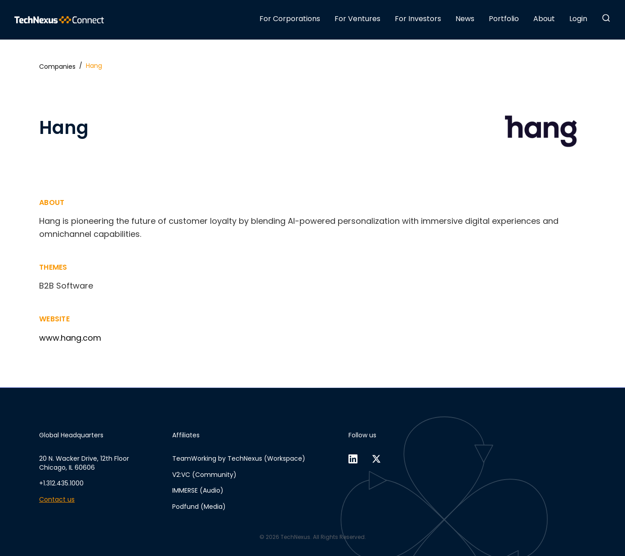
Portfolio (504, 18)
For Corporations (289, 18)
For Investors (418, 18)
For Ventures (357, 18)
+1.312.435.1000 (61, 483)
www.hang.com (70, 337)
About (544, 18)
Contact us (57, 499)
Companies (57, 66)
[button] (606, 17)
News (464, 18)
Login (578, 18)
